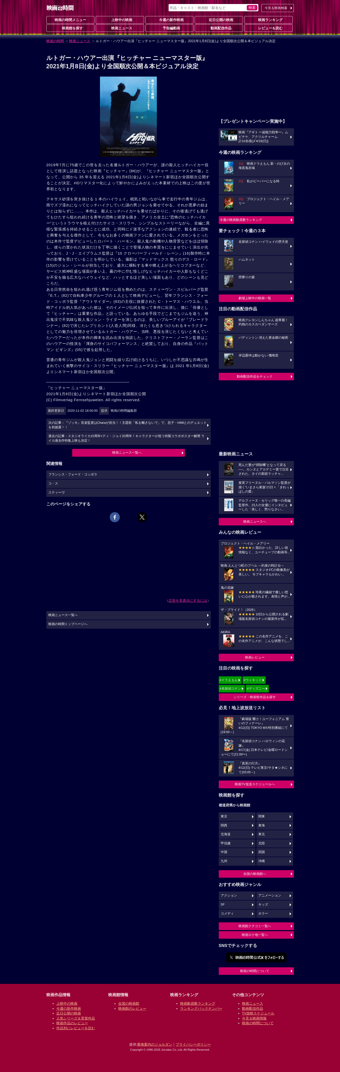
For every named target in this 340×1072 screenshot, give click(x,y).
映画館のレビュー (132, 1008)
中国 (224, 852)
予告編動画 (169, 28)
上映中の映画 (119, 19)
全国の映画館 (128, 1003)
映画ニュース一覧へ (127, 452)
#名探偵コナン (230, 688)
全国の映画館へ (254, 874)
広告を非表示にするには (188, 601)
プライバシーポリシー (193, 1044)
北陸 (261, 843)
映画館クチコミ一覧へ (255, 926)
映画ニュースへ (254, 521)
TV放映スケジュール (258, 1013)
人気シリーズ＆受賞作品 (75, 1018)
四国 (261, 852)
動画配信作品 (219, 28)
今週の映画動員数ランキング (241, 220)
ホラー (263, 913)
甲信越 (226, 843)
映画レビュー (255, 657)
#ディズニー (256, 688)
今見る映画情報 (254, 1018)
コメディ (227, 913)
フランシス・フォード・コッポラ (72, 474)
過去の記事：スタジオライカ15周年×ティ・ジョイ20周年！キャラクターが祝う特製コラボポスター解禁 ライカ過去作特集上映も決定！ (126, 438)
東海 (261, 825)
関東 (261, 816)
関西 (224, 825)
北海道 (226, 834)
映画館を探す (70, 28)
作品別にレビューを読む (75, 1028)
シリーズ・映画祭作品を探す (255, 697)
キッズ (263, 904)
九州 (224, 861)
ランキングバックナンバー (201, 1008)
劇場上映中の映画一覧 (255, 298)
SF (223, 904)
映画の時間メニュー (70, 20)
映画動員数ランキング (197, 1003)
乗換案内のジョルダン (154, 1044)
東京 (224, 816)
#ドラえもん (229, 680)
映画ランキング (268, 19)
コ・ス (53, 483)
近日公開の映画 (219, 19)
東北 (261, 834)
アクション (229, 895)
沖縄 (261, 861)
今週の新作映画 (169, 19)
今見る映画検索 (276, 8)
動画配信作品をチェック (255, 376)
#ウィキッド (253, 680)
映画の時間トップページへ (67, 624)
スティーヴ (56, 492)
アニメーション (269, 895)
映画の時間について (254, 971)
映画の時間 (55, 41)
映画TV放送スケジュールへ (255, 784)
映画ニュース (119, 28)
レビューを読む (268, 28)
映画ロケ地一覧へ (255, 935)
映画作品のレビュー (72, 1023)
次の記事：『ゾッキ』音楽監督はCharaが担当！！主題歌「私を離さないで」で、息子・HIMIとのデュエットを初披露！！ (127, 425)
